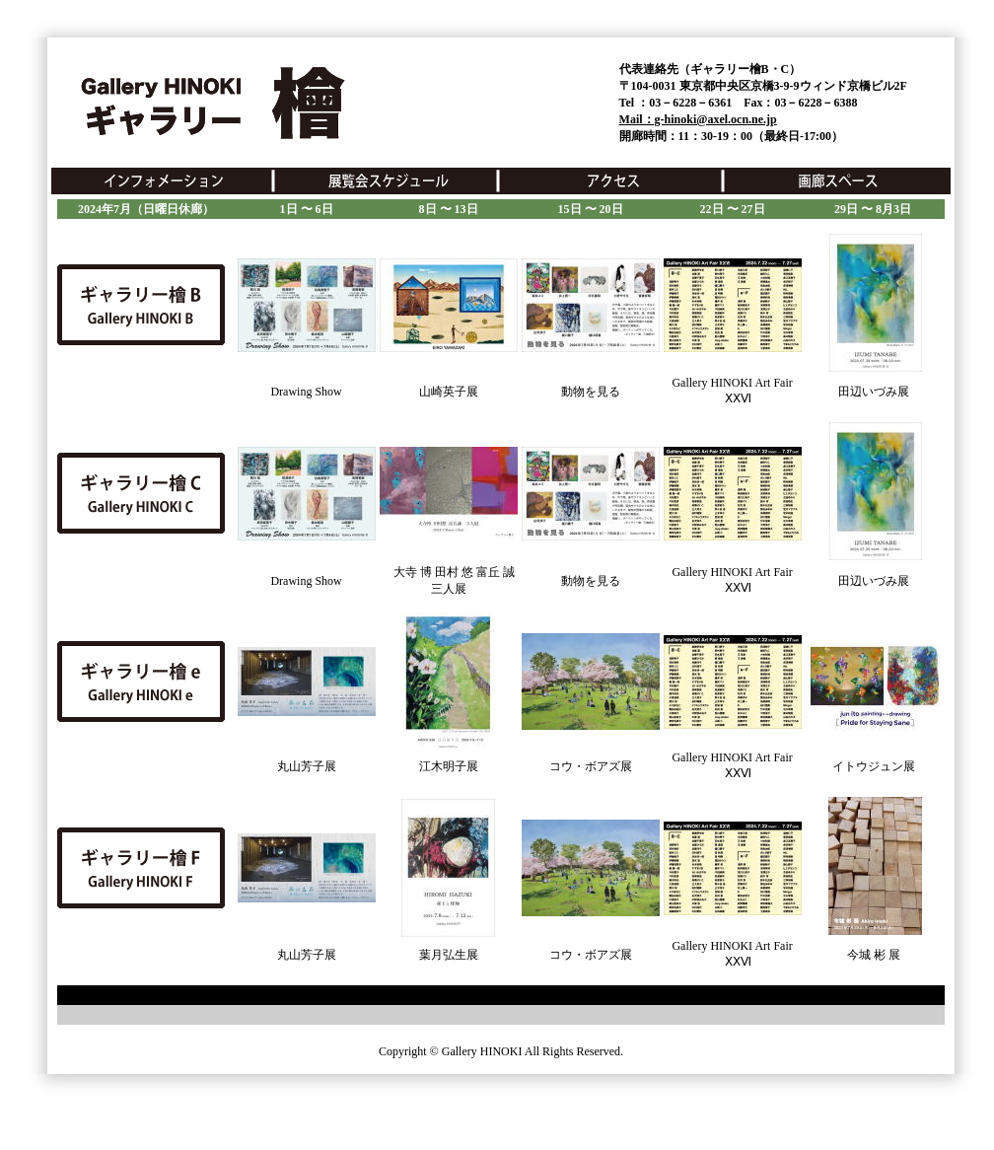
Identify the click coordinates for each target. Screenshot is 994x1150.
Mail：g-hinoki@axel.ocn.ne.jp (698, 119)
